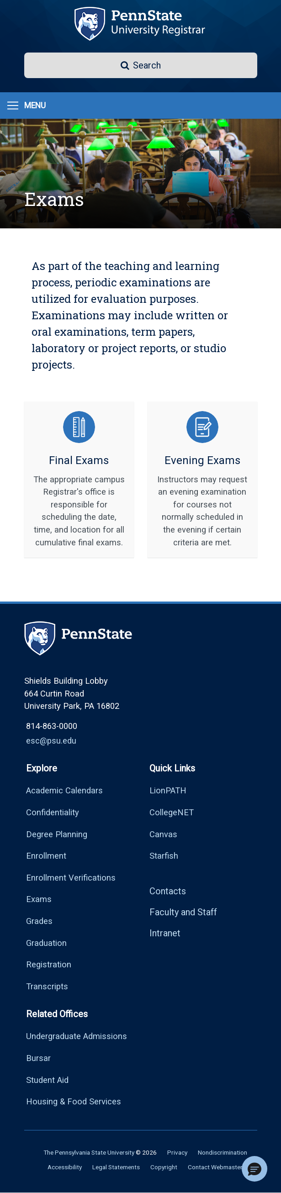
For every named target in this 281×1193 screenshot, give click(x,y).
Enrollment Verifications (71, 877)
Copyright (163, 1167)
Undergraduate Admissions (76, 1036)
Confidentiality (52, 812)
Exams (39, 899)
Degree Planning (56, 834)
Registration (48, 964)
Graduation (46, 943)
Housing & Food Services (73, 1101)
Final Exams (79, 460)
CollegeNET (171, 812)
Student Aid (47, 1080)
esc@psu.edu (51, 740)
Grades (39, 921)
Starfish (163, 855)
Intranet (164, 933)
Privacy (177, 1152)
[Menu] (26, 105)
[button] (140, 65)
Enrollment (46, 855)
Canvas (163, 834)
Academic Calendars (64, 790)
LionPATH (167, 790)
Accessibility (65, 1167)
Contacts (167, 891)
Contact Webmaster (215, 1167)
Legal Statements (116, 1167)
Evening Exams (202, 460)
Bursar (38, 1058)
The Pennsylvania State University (88, 1152)
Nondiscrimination (222, 1152)
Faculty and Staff (183, 912)
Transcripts (47, 986)
